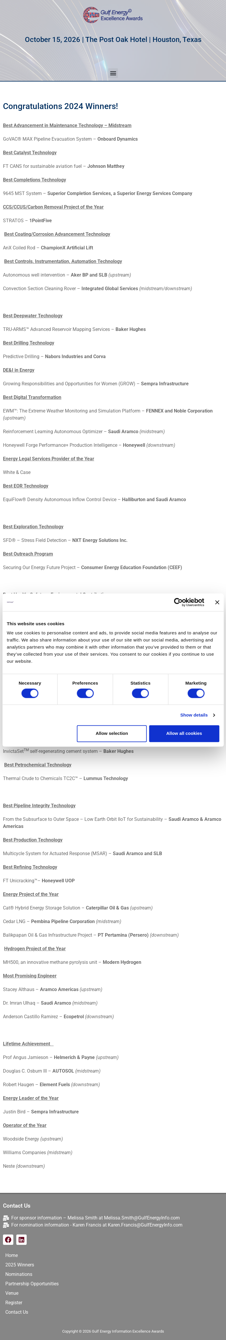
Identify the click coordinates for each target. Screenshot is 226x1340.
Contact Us (16, 1312)
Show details (194, 714)
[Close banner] (217, 602)
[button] (113, 73)
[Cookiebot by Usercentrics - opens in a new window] (178, 602)
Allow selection (112, 733)
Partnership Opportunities (32, 1284)
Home (11, 1255)
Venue (11, 1293)
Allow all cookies (184, 733)
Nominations (18, 1274)
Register (13, 1302)
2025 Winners (19, 1265)
